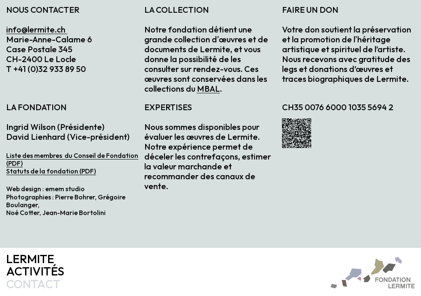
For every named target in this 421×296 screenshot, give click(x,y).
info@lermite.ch (36, 29)
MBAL (208, 88)
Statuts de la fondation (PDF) (51, 171)
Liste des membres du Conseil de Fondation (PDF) (72, 159)
